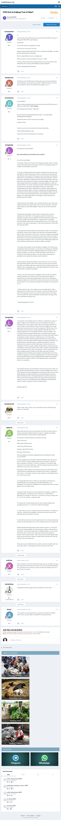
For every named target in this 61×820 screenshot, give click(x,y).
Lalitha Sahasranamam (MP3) (14, 792)
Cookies (38, 815)
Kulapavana (9, 77)
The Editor (11, 787)
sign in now (33, 632)
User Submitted (12, 780)
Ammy (9, 609)
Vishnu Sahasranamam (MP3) (14, 778)
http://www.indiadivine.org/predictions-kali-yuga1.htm (31, 154)
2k (9, 111)
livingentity (9, 145)
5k (9, 91)
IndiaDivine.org (7, 2)
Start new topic (37, 24)
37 (9, 598)
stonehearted (9, 404)
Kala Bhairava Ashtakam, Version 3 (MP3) (17, 785)
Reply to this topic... (16, 640)
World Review (22, 18)
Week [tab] (8, 774)
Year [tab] (38, 774)
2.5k (9, 417)
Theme (23, 815)
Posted (23, 31)
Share (43, 18)
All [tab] (52, 774)
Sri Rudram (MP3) (11, 805)
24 (9, 45)
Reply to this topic (52, 24)
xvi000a (9, 560)
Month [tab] (23, 774)
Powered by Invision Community (30, 817)
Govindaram (9, 98)
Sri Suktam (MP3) (11, 799)
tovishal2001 (12, 17)
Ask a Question (31, 815)
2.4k (9, 159)
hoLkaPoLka (9, 584)
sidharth (9, 427)
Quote (22, 71)
